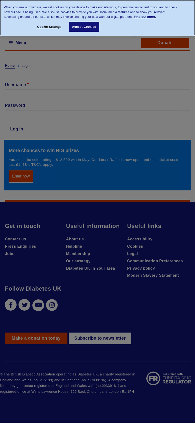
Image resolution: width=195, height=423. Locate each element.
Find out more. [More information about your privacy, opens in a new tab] (145, 17)
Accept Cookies (84, 27)
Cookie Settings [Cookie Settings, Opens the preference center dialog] (49, 27)
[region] (97, 18)
